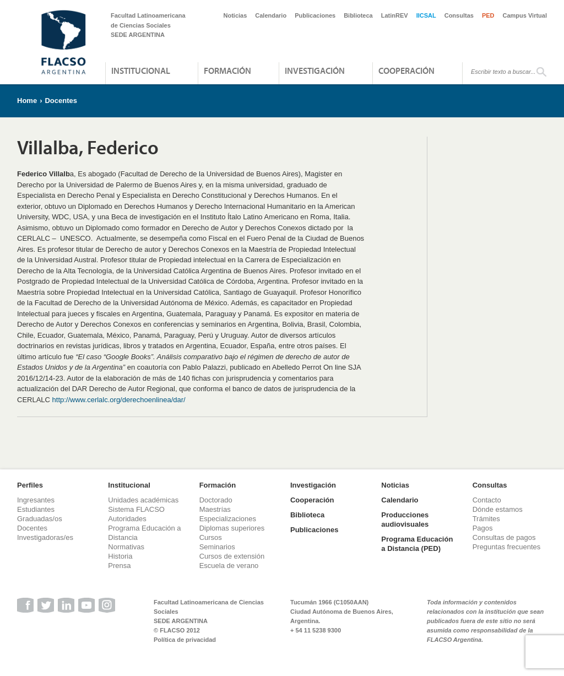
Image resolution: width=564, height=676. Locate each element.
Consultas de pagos (504, 537)
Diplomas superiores (232, 528)
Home (27, 100)
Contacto (487, 500)
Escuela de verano (229, 565)
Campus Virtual (525, 15)
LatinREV (394, 15)
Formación (227, 70)
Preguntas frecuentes (507, 547)
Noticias (235, 15)
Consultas (459, 15)
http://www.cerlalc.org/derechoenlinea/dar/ (119, 400)
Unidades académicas (143, 500)
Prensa (119, 565)
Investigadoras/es (45, 537)
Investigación (315, 70)
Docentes (61, 100)
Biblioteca (358, 15)
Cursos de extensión (232, 556)
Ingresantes (36, 500)
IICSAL (426, 15)
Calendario (270, 15)
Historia (120, 556)
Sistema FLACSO (136, 509)
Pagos (483, 528)
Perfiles (30, 485)
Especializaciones (227, 519)
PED (488, 15)
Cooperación (406, 70)
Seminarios (217, 547)
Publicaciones (315, 15)
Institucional (140, 70)
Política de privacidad (185, 639)
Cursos (210, 537)
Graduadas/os (39, 519)
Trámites (486, 519)
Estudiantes (36, 509)
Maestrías (215, 509)
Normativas (126, 547)
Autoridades (127, 519)
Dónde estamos (498, 509)
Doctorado (215, 500)
